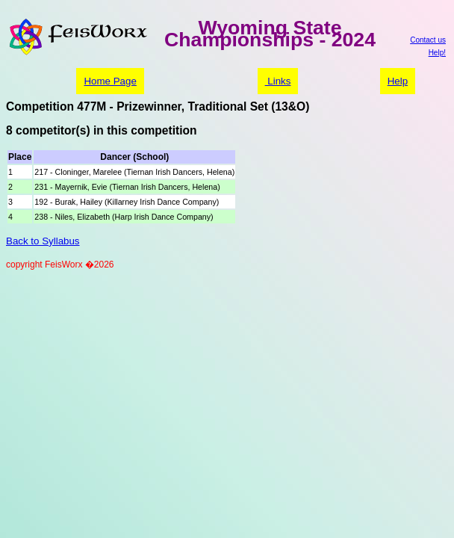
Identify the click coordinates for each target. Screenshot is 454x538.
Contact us (428, 40)
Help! (437, 53)
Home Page (110, 81)
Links (278, 81)
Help (398, 81)
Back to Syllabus (43, 241)
